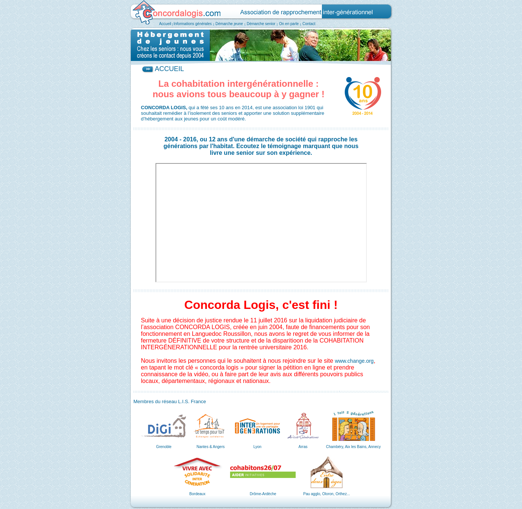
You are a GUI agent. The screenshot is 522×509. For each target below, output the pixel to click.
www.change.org (354, 361)
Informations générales (193, 24)
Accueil (165, 24)
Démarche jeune (229, 24)
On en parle (289, 24)
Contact (308, 24)
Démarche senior (261, 24)
